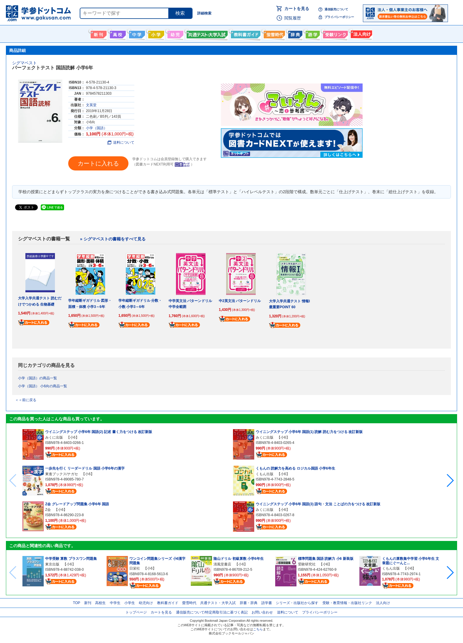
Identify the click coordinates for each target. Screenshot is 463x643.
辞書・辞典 (248, 603)
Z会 (48, 510)
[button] (450, 480)
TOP (76, 603)
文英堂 (91, 105)
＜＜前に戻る (25, 400)
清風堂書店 (222, 564)
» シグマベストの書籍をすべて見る (113, 239)
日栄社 (134, 568)
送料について (120, 142)
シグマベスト (24, 62)
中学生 (115, 603)
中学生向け (136, 33)
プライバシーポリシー (339, 17)
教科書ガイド (245, 33)
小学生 (129, 603)
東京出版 (52, 564)
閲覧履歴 (292, 18)
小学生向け (155, 33)
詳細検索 (204, 13)
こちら (258, 629)
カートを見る (296, 8)
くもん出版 (264, 474)
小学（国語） (96, 128)
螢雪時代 (273, 33)
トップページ (136, 612)
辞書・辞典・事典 (294, 33)
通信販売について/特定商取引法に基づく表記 (212, 612)
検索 (180, 13)
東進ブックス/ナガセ (61, 474)
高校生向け (117, 33)
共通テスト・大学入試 (206, 33)
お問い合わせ (262, 612)
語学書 (312, 33)
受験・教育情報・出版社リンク (347, 603)
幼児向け (174, 33)
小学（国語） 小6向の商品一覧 (42, 386)
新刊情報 (97, 33)
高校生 (100, 603)
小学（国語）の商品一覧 (37, 378)
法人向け (360, 33)
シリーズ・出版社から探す (297, 603)
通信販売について (336, 9)
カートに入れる (98, 163)
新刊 (87, 603)
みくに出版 (54, 437)
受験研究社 (307, 564)
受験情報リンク (334, 33)
